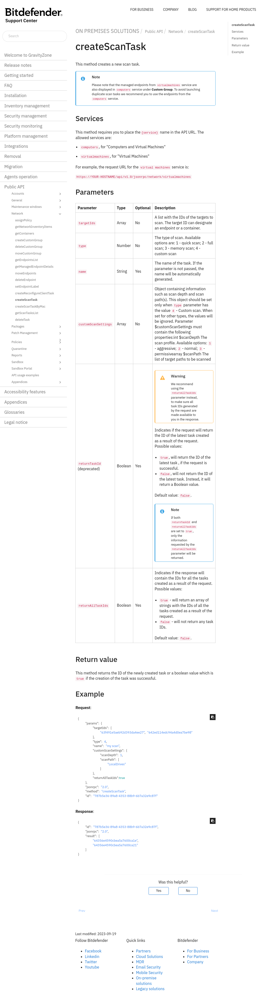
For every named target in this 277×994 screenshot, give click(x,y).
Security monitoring (23, 126)
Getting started (18, 75)
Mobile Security (149, 972)
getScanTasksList (26, 313)
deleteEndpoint (25, 280)
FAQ (8, 85)
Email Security (148, 967)
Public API (14, 187)
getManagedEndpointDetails (34, 266)
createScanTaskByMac (30, 306)
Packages (37, 326)
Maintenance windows (37, 207)
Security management (25, 116)
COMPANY (171, 9)
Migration (13, 166)
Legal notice (16, 422)
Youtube (92, 967)
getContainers (24, 233)
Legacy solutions (150, 988)
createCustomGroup (28, 240)
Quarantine (37, 349)
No (188, 891)
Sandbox (37, 362)
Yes (158, 891)
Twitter (91, 961)
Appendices (37, 382)
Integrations (16, 146)
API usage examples (25, 375)
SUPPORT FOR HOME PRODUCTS (231, 9)
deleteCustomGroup (28, 246)
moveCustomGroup (28, 253)
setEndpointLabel (27, 286)
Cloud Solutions (149, 956)
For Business (198, 951)
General (37, 200)
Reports (37, 355)
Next (214, 910)
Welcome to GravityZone (28, 55)
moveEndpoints (25, 273)
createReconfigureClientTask (34, 293)
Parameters (240, 38)
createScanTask (26, 300)
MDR (140, 961)
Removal (12, 156)
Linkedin (92, 956)
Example (238, 52)
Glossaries (14, 412)
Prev (82, 910)
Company (195, 961)
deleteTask (22, 319)
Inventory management (27, 106)
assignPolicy (23, 220)
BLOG (192, 9)
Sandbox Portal (37, 368)
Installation (15, 95)
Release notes (18, 65)
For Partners (197, 956)
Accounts (37, 194)
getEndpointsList (26, 260)
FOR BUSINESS (141, 9)
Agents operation (20, 176)
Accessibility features (25, 392)
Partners (143, 951)
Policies (37, 342)
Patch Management (37, 333)
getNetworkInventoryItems (33, 226)
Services (237, 32)
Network (37, 213)
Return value (240, 45)
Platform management (26, 136)
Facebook (93, 951)
